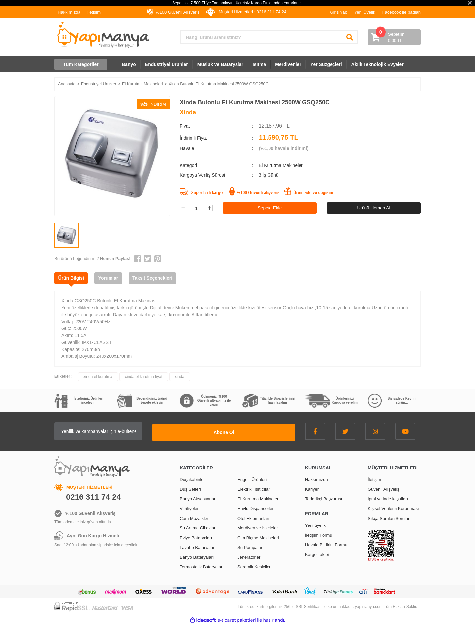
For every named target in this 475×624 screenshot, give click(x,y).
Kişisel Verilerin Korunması (393, 507)
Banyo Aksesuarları (198, 497)
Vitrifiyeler (189, 507)
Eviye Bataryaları (196, 536)
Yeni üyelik (315, 524)
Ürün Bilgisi (72, 278)
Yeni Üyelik (364, 12)
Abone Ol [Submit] (254, 431)
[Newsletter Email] (128, 431)
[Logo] (102, 35)
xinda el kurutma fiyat (143, 376)
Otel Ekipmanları (253, 517)
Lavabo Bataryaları (198, 546)
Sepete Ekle (269, 208)
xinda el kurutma (97, 376)
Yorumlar (112, 278)
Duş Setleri (190, 488)
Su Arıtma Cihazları (198, 527)
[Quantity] (196, 208)
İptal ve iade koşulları (388, 497)
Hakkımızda (69, 12)
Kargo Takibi (317, 553)
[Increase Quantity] (209, 208)
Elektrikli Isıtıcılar (254, 488)
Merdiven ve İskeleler (258, 527)
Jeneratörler (249, 555)
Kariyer (312, 488)
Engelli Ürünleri (252, 478)
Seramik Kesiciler (254, 565)
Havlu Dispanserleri (256, 507)
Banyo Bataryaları (197, 555)
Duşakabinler (192, 478)
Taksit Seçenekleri (158, 278)
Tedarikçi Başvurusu (324, 497)
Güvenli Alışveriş (383, 488)
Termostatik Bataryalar (201, 565)
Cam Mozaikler (194, 517)
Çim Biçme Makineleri (258, 536)
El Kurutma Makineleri (281, 165)
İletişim (94, 12)
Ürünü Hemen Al (374, 208)
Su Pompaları (251, 546)
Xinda (188, 112)
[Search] (269, 37)
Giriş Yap (338, 12)
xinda (179, 376)
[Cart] (394, 37)
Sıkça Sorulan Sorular (388, 517)
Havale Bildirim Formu (326, 543)
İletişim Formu (318, 533)
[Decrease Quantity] (183, 208)
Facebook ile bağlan (401, 12)
